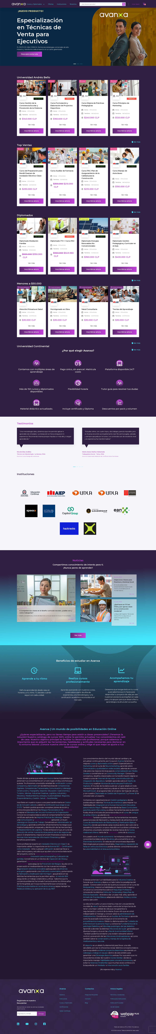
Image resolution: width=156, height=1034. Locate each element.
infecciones (111, 933)
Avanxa (50, 775)
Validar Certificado (65, 1007)
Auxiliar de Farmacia (120, 913)
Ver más (31, 125)
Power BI (133, 790)
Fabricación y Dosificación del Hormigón (35, 870)
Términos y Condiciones (117, 991)
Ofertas (50, 4)
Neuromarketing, (112, 762)
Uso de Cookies (114, 1003)
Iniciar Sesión (136, 4)
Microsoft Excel (89, 787)
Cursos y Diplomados (35, 4)
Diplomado (22, 219)
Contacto (88, 995)
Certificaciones (64, 1003)
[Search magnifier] (123, 4)
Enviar (41, 1010)
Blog (86, 999)
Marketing (87, 762)
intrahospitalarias (123, 933)
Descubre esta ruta (29, 54)
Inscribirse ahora (31, 131)
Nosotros (73, 4)
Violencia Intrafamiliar (99, 959)
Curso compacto (23, 287)
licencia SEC (55, 843)
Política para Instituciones (118, 995)
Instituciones (61, 4)
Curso (20, 81)
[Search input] (102, 4)
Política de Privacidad (116, 999)
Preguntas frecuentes (91, 991)
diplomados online (105, 760)
